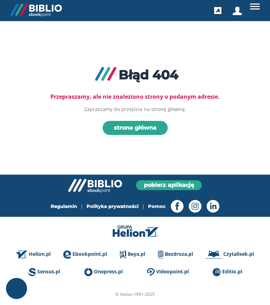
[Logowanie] (237, 11)
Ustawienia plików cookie (16, 288)
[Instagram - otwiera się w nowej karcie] (192, 206)
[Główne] (255, 7)
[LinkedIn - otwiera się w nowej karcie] (210, 206)
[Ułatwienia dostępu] (217, 10)
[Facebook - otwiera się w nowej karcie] (175, 206)
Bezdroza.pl (175, 255)
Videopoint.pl (168, 272)
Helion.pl (33, 255)
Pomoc (157, 206)
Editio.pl (227, 272)
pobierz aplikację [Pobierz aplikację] (169, 185)
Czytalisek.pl (230, 255)
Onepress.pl (103, 272)
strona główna (135, 127)
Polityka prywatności (112, 206)
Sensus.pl (44, 272)
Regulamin (64, 206)
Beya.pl (132, 255)
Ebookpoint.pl (85, 255)
